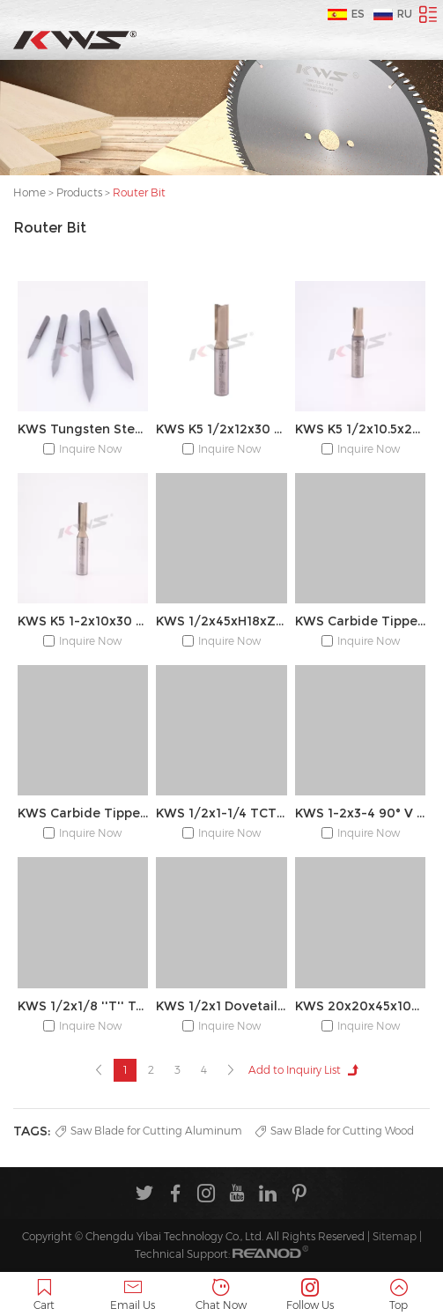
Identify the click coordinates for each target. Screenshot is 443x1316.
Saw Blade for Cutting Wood (334, 1130)
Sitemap (395, 1236)
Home (29, 192)
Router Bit (139, 192)
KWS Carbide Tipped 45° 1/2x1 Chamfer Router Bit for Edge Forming (360, 621)
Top (398, 1295)
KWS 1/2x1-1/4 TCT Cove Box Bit (221, 813)
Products (79, 192)
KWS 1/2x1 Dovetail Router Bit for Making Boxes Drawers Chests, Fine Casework (221, 1006)
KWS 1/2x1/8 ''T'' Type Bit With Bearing (83, 1006)
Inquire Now (90, 448)
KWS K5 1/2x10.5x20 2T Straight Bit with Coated (360, 429)
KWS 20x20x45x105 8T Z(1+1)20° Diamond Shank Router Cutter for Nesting (360, 1006)
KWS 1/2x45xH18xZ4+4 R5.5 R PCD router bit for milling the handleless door (221, 621)
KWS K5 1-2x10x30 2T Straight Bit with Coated (83, 621)
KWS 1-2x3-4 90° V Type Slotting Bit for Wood (360, 813)
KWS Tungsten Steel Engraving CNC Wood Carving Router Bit (83, 429)
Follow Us (310, 1295)
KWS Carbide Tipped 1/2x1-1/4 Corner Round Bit (83, 813)
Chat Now (221, 1295)
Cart (44, 1295)
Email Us (133, 1295)
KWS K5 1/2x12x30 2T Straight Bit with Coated (221, 429)
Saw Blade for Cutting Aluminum (148, 1130)
